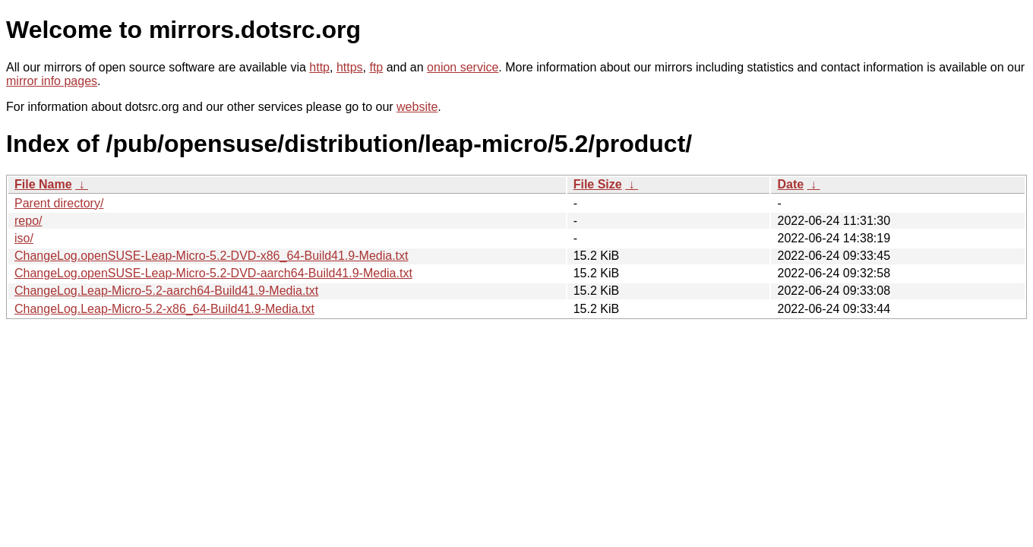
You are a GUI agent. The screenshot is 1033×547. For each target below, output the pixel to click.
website (417, 106)
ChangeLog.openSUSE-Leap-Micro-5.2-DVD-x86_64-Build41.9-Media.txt (211, 255)
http (319, 67)
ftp (376, 67)
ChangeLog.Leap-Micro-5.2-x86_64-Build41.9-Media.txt (164, 308)
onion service (462, 67)
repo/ (28, 220)
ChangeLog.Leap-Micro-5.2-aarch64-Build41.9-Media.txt (166, 290)
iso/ (23, 238)
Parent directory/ (58, 203)
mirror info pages (51, 80)
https (349, 67)
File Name (43, 184)
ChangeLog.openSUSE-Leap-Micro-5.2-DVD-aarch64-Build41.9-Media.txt (213, 273)
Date (790, 184)
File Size (597, 184)
